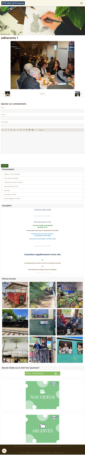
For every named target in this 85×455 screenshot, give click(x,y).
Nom (2, 107)
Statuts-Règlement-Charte (12, 198)
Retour (42, 94)
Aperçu (41, 130)
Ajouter (4, 166)
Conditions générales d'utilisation (42, 452)
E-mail (3, 114)
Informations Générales (11, 178)
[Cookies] (4, 451)
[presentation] (16, 159)
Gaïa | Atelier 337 (66, 446)
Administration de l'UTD (11, 186)
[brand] (13, 3)
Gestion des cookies (59, 452)
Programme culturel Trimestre (13, 182)
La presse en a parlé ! (10, 194)
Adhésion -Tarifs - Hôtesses (12, 174)
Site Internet (4, 122)
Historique (7, 190)
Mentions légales (25, 452)
